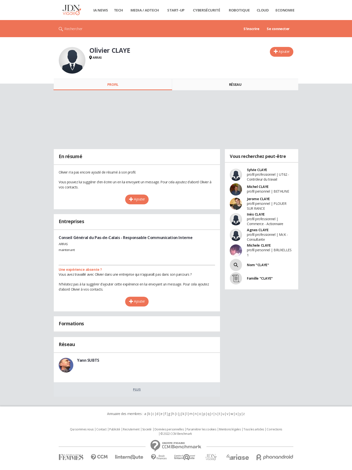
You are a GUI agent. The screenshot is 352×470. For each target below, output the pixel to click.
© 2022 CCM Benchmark (176, 434)
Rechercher (73, 28)
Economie (285, 10)
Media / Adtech (145, 10)
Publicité (114, 429)
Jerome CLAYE (258, 199)
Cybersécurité (206, 10)
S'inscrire (251, 28)
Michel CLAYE (258, 186)
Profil (112, 84)
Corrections (274, 429)
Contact (101, 429)
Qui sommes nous (82, 429)
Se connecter (278, 28)
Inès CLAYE (256, 214)
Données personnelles (169, 429)
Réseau (235, 84)
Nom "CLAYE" (258, 264)
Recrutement (131, 429)
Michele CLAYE (259, 245)
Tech (118, 10)
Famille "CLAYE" (260, 278)
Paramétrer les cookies (201, 429)
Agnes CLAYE (257, 230)
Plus (137, 389)
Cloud (263, 10)
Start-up (176, 10)
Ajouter (284, 51)
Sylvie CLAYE (257, 169)
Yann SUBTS (88, 360)
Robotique (239, 10)
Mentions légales (230, 429)
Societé (147, 429)
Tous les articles (253, 429)
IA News (100, 10)
